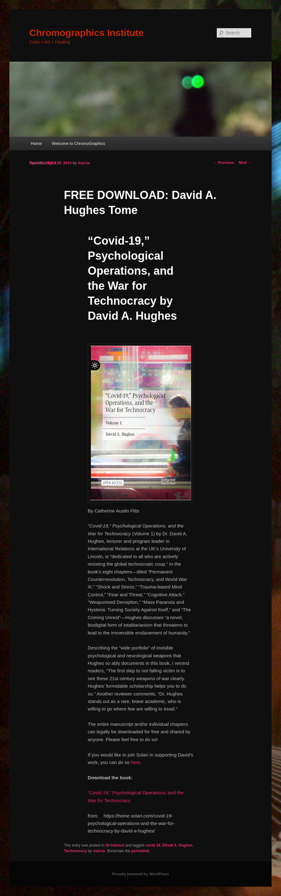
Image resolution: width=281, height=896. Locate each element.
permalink (140, 851)
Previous (223, 162)
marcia (84, 163)
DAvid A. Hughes (177, 845)
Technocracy (75, 851)
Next (245, 162)
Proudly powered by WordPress (140, 874)
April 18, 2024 (41, 163)
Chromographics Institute (86, 33)
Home (36, 143)
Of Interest (115, 845)
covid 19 (152, 845)
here (135, 762)
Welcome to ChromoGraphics (78, 143)
